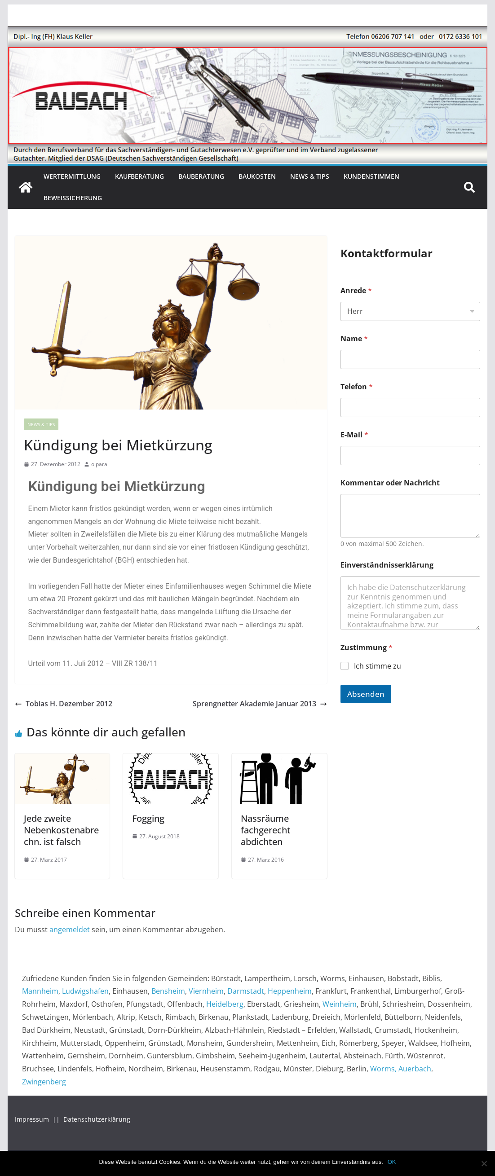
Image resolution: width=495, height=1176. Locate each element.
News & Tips (309, 176)
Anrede (356, 290)
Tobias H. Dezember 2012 (63, 704)
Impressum (33, 1119)
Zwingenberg (44, 1082)
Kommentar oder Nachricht (390, 483)
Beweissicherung (73, 198)
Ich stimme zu (377, 666)
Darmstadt (245, 991)
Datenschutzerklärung (96, 1119)
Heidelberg (224, 1004)
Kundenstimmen (371, 176)
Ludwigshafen (85, 991)
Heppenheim (290, 991)
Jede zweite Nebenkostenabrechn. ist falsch (61, 830)
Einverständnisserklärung (386, 565)
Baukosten (257, 176)
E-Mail (354, 435)
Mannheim (40, 991)
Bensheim (168, 991)
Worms (382, 1069)
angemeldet (69, 929)
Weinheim (340, 1004)
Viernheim (206, 991)
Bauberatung (201, 176)
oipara (99, 464)
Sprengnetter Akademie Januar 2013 (260, 704)
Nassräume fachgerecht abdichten (266, 830)
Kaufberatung (139, 176)
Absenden (366, 694)
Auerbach (414, 1069)
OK (392, 1161)
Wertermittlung (72, 176)
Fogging (148, 818)
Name (354, 339)
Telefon (356, 387)
